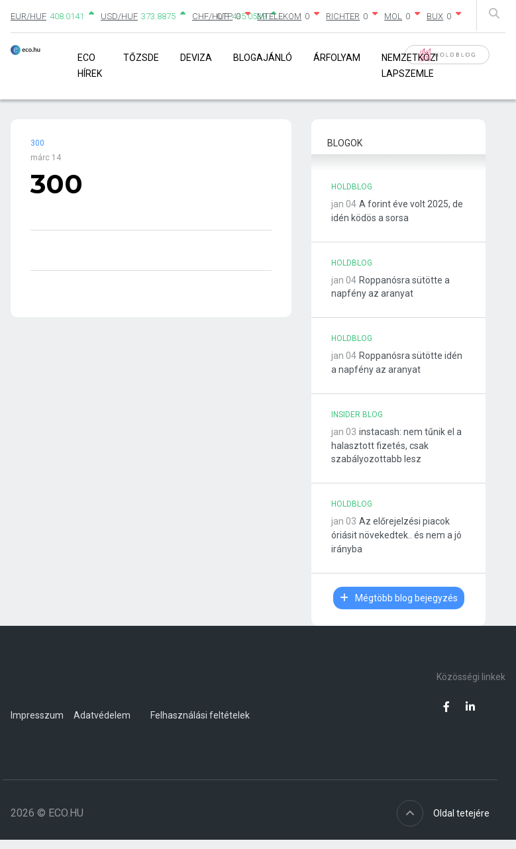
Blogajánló (262, 57)
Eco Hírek (89, 65)
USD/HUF (119, 16)
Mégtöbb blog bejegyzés (399, 598)
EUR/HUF (28, 16)
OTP (224, 16)
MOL (393, 16)
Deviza (196, 57)
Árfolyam (336, 57)
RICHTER (343, 16)
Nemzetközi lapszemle (410, 65)
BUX (435, 16)
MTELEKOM (279, 16)
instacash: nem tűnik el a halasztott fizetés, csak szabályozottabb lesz (396, 445)
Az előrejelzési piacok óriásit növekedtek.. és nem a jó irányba (396, 535)
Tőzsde (141, 57)
